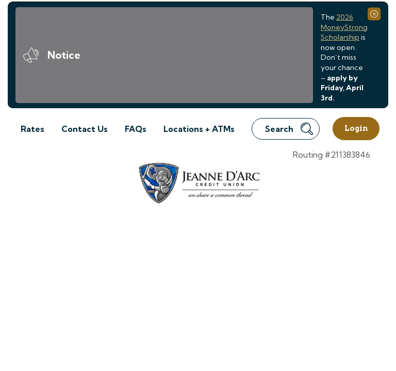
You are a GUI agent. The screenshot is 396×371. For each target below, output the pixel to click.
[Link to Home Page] (198, 185)
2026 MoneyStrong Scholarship (344, 27)
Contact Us (84, 129)
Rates (32, 129)
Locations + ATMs (199, 129)
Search (289, 129)
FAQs (135, 129)
